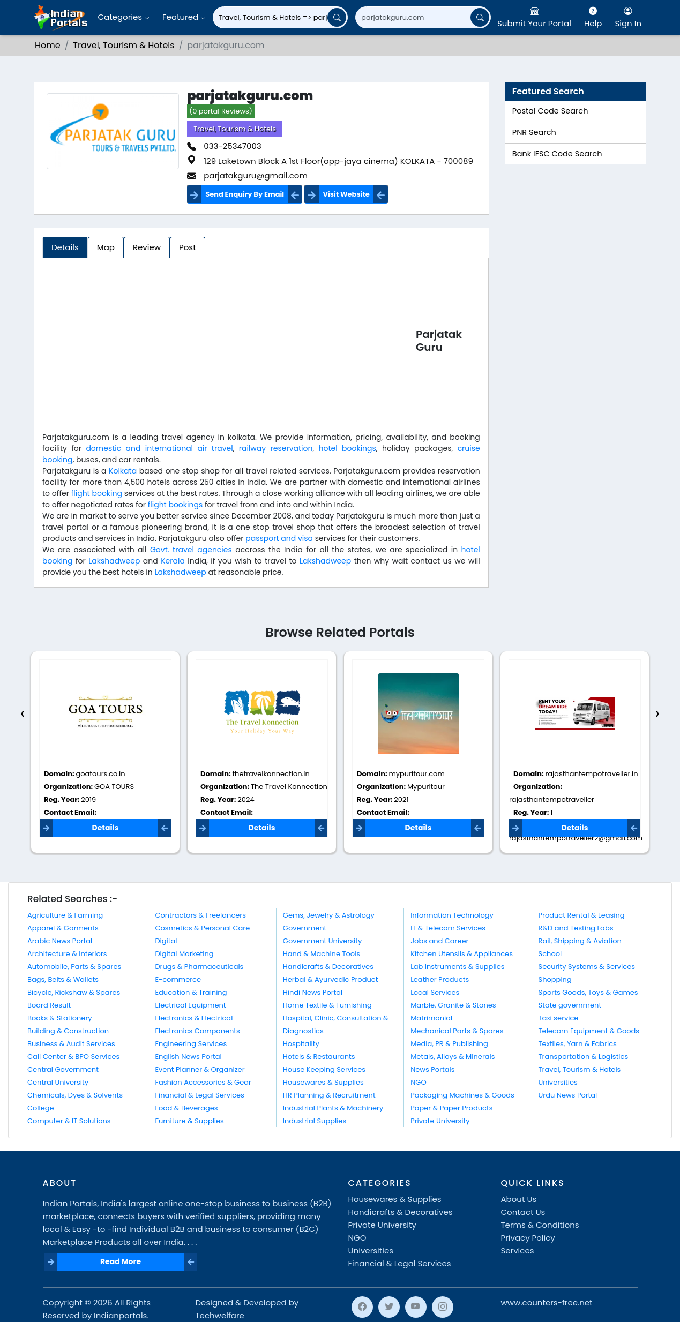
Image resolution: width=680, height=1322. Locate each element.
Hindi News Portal (313, 992)
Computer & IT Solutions (69, 1121)
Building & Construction (68, 1031)
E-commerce (178, 979)
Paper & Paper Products (451, 1108)
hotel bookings (347, 448)
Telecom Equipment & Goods (589, 1031)
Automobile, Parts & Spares (74, 967)
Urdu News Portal (568, 1095)
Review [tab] (147, 247)
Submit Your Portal (534, 17)
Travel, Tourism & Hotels (123, 45)
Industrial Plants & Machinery (333, 1108)
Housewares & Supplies (323, 1082)
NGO (418, 1082)
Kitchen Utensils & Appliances (461, 954)
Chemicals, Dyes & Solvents (75, 1095)
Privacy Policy (528, 1237)
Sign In (628, 17)
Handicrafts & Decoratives (328, 967)
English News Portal (188, 1056)
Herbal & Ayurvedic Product (330, 979)
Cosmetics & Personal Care (202, 928)
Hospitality (301, 1044)
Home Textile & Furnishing (327, 1005)
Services (517, 1250)
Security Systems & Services (587, 967)
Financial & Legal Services (199, 1095)
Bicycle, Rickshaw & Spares (73, 992)
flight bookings (175, 504)
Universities (558, 1082)
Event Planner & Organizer (199, 1069)
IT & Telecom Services (447, 928)
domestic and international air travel (159, 448)
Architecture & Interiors (67, 954)
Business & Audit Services (71, 1044)
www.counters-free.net (547, 1302)
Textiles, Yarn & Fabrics (578, 1044)
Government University (322, 941)
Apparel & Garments (63, 928)
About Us (519, 1199)
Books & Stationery (59, 1018)
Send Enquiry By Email (244, 194)
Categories (124, 16)
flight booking (96, 493)
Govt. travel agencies (191, 549)
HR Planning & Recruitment (329, 1095)
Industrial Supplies (314, 1121)
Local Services (434, 992)
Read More (120, 1261)
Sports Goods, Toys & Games (588, 992)
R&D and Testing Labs (576, 928)
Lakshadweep (114, 560)
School (550, 954)
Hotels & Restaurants (319, 1056)
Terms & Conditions (540, 1224)
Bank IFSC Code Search (557, 153)
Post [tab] (187, 247)
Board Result (49, 1005)
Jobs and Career (439, 941)
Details (105, 827)
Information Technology (452, 915)
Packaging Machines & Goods (462, 1095)
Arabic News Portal (59, 941)
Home (48, 45)
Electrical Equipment (190, 1005)
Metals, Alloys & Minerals (452, 1056)
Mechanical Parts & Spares (456, 1031)
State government (570, 1005)
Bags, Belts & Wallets (63, 979)
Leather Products (439, 979)
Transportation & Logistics (584, 1056)
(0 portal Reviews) (220, 111)
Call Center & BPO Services (73, 1056)
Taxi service (559, 1018)
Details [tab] (65, 247)
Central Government (63, 1069)
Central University (57, 1082)
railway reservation (276, 448)
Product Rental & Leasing (582, 915)
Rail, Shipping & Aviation (580, 941)
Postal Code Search (550, 111)
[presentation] (22, 714)
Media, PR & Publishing (449, 1044)
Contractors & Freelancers (200, 915)
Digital (166, 941)
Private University (439, 1121)
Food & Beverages (186, 1108)
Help (593, 17)
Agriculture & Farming (65, 915)
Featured (184, 16)
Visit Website (346, 194)
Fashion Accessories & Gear (203, 1082)
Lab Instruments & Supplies (457, 967)
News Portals (432, 1069)
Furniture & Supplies (189, 1121)
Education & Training (191, 992)
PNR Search (534, 132)
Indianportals (120, 1315)
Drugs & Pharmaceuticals (199, 967)
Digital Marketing (184, 954)
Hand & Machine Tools (321, 954)
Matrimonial (431, 1018)
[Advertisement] (229, 343)
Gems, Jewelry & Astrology (329, 915)
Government (304, 928)
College (40, 1108)
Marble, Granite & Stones (453, 1005)
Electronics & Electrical (194, 1018)
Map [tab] (106, 247)
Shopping (555, 979)
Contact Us (523, 1212)
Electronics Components (197, 1031)
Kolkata (123, 470)
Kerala (173, 560)
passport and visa (279, 538)
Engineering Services (191, 1044)
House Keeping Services (324, 1069)
